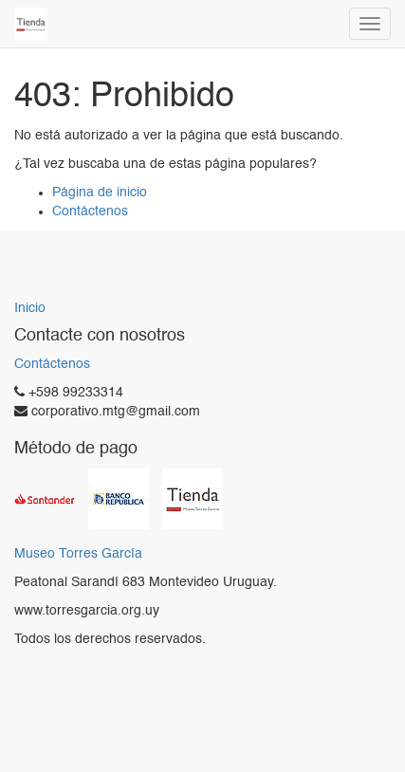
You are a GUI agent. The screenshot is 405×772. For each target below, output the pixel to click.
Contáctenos (90, 211)
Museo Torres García (78, 554)
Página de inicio (99, 192)
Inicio (30, 308)
